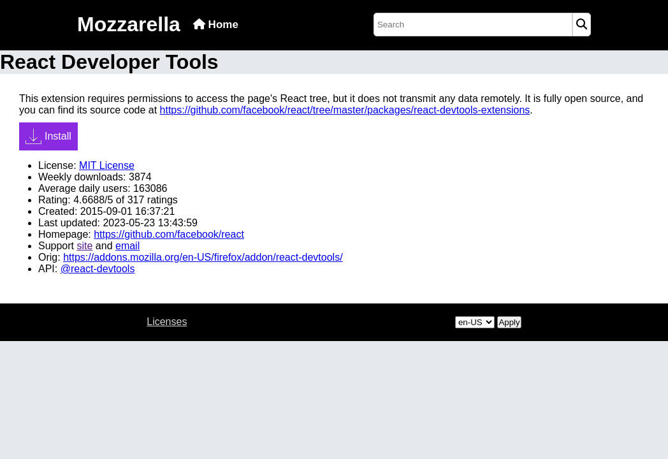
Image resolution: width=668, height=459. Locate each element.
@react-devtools (98, 268)
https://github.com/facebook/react (169, 234)
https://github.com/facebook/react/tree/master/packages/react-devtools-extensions (345, 110)
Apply (508, 322)
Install (48, 136)
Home (215, 24)
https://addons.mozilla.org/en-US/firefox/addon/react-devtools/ (202, 257)
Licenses (167, 321)
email (127, 245)
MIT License (106, 165)
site (84, 245)
